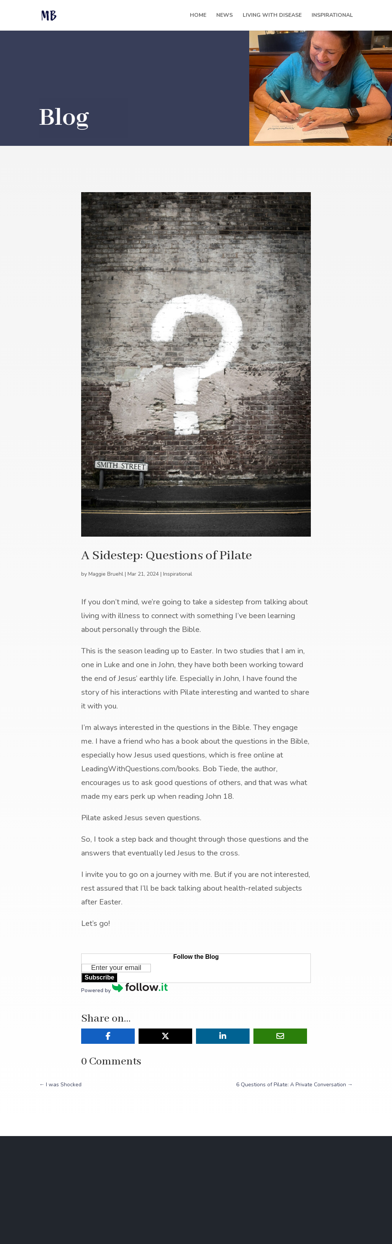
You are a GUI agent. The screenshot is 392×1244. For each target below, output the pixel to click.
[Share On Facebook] (108, 1036)
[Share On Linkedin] (223, 1036)
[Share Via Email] (280, 1036)
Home (198, 16)
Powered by (124, 990)
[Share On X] (165, 1036)
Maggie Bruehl (105, 574)
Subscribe (99, 977)
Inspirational (332, 16)
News (224, 16)
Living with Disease (272, 16)
